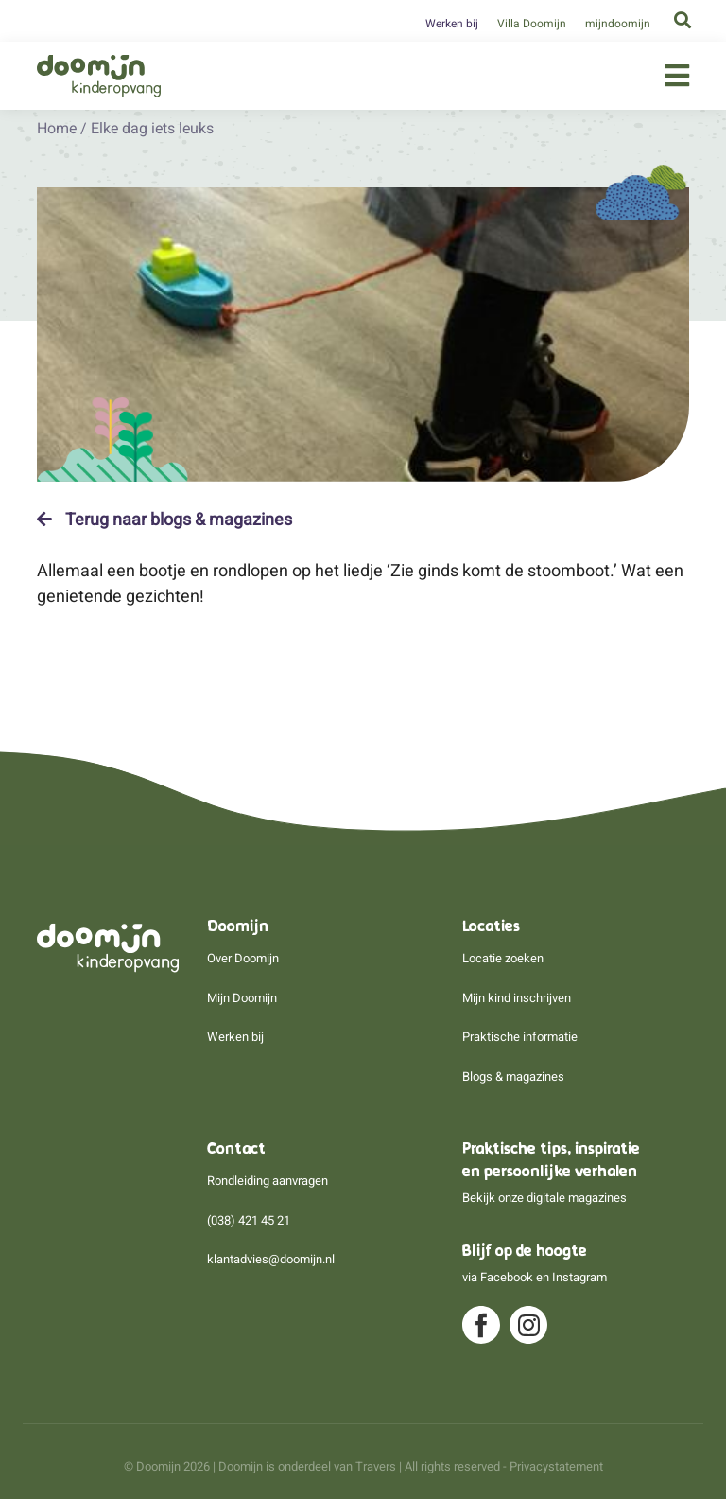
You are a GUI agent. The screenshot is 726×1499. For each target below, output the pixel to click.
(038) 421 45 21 (248, 1220)
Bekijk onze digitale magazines (544, 1197)
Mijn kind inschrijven (516, 998)
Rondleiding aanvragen (267, 1180)
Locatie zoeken (503, 958)
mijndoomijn (617, 23)
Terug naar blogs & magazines (164, 519)
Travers (375, 1466)
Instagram (579, 1277)
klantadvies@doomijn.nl (271, 1259)
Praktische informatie (520, 1037)
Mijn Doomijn (242, 998)
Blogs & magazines (513, 1076)
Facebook (506, 1277)
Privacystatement (556, 1466)
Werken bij (451, 23)
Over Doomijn (243, 958)
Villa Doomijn (531, 23)
